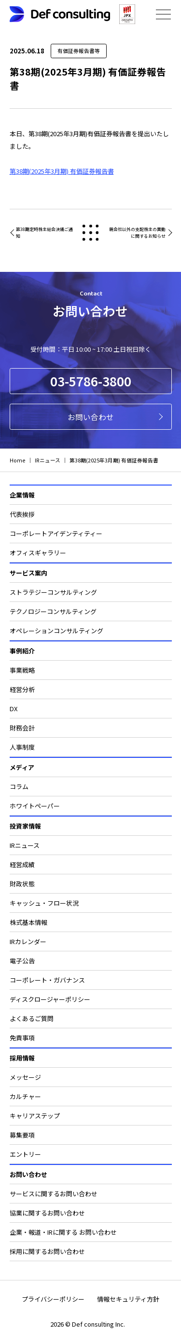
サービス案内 (28, 572)
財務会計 (22, 727)
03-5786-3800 (90, 381)
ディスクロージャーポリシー (50, 999)
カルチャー (25, 1096)
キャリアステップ (35, 1115)
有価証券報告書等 (78, 50)
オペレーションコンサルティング (56, 630)
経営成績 (22, 864)
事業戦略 (22, 670)
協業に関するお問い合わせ (47, 1212)
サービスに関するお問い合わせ (53, 1193)
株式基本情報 (28, 922)
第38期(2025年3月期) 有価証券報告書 (62, 171)
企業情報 (22, 494)
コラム (19, 786)
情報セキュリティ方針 (128, 1299)
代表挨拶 (22, 514)
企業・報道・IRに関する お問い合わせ (63, 1232)
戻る (90, 233)
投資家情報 (25, 826)
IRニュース (25, 845)
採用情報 (22, 1057)
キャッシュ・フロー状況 (44, 903)
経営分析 (22, 689)
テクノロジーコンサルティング (53, 611)
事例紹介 (22, 650)
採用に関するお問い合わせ (47, 1251)
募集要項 (22, 1134)
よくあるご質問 (32, 1018)
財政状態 (22, 883)
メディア (22, 767)
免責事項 (22, 1037)
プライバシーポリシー (53, 1299)
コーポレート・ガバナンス (47, 980)
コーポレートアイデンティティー (56, 533)
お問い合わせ (91, 416)
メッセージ (25, 1077)
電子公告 (22, 960)
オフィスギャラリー (38, 552)
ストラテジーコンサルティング (53, 592)
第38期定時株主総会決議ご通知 (44, 232)
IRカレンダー (28, 941)
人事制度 (22, 747)
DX (13, 708)
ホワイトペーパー (35, 805)
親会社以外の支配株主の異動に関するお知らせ (137, 232)
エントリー (25, 1154)
